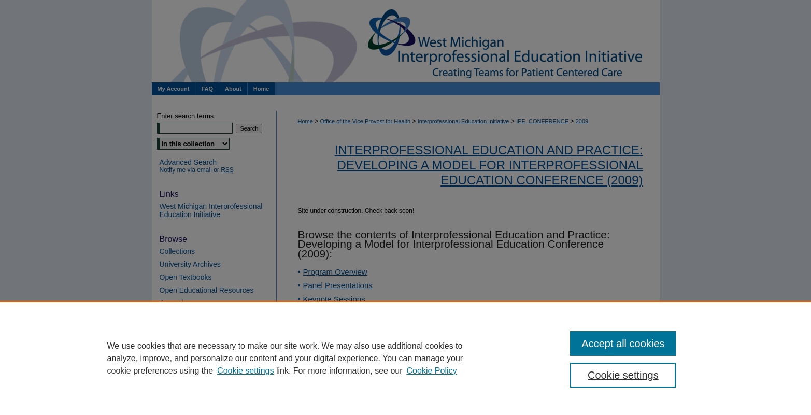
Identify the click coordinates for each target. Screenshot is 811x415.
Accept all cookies (622, 343)
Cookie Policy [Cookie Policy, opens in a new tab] (432, 370)
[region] (405, 358)
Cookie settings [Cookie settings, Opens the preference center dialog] (623, 375)
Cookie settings (245, 370)
